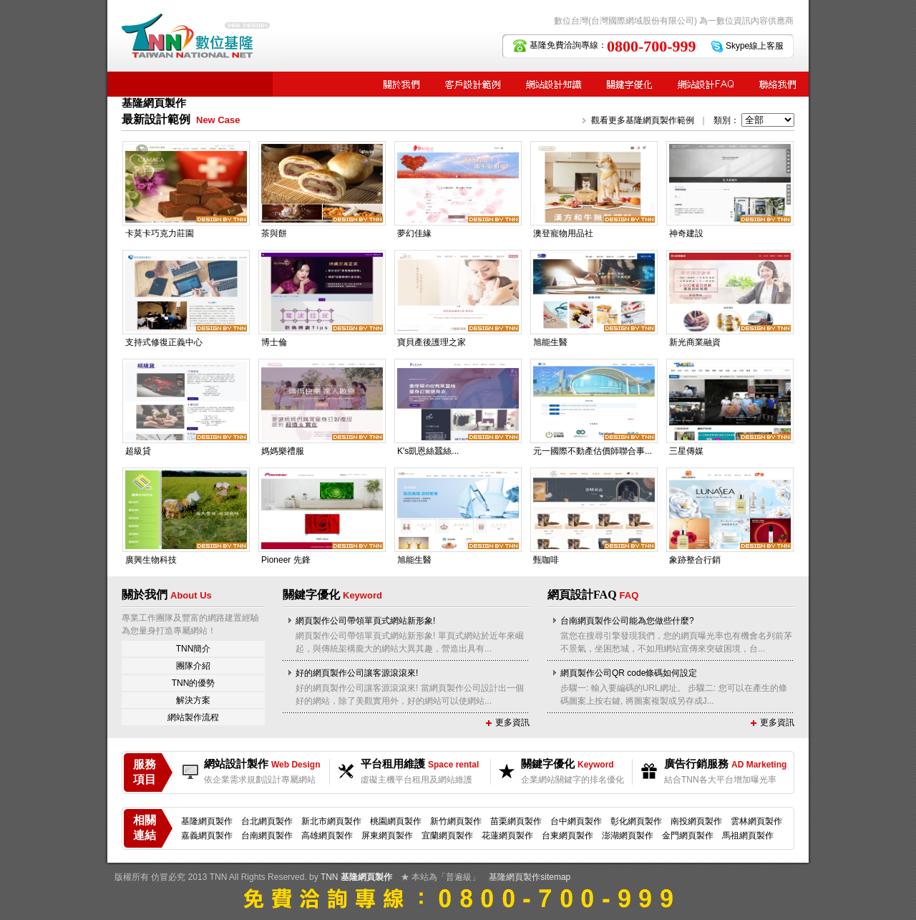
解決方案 (193, 700)
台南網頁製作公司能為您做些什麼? (627, 621)
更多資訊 (512, 722)
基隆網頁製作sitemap (529, 877)
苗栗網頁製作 (516, 821)
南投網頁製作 (696, 821)
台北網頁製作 (267, 821)
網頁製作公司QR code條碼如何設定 (628, 673)
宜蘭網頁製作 (447, 836)
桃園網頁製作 (396, 821)
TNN (329, 877)
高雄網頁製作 (327, 836)
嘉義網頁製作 (207, 836)
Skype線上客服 (755, 46)
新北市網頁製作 (331, 821)
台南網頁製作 (267, 836)
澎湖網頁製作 (627, 836)
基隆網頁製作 (207, 821)
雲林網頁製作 (756, 821)
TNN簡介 (193, 649)
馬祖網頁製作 (748, 836)
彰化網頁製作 (636, 821)
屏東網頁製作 (387, 836)
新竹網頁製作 (456, 821)
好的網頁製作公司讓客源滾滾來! (357, 673)
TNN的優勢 (193, 683)
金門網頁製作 (687, 836)
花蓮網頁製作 (507, 836)
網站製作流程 (193, 717)
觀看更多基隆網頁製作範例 (642, 120)
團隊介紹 (193, 666)
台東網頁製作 (567, 836)
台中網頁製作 (576, 821)
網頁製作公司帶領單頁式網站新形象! (365, 621)
